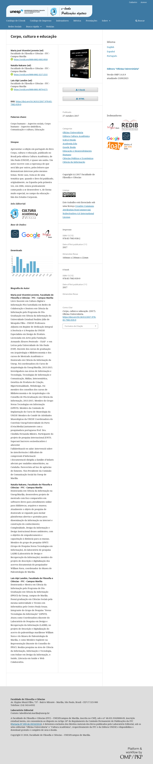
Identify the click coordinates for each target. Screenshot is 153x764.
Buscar (140, 20)
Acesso (144, 2)
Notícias (50, 26)
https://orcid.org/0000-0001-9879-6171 (31, 89)
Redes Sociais (14, 26)
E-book (81, 90)
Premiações (91, 20)
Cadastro (133, 2)
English (110, 47)
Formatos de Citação (74, 326)
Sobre (105, 20)
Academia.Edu (70, 143)
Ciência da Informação (74, 162)
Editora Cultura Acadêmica (76, 136)
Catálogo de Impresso (40, 20)
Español (111, 51)
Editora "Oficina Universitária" (123, 68)
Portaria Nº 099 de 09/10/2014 (26, 724)
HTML (81, 98)
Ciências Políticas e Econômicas (78, 158)
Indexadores (62, 20)
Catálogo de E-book (15, 20)
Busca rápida (33, 26)
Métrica (77, 20)
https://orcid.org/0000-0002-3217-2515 (31, 74)
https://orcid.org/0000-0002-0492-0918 (31, 59)
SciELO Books (69, 139)
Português (112, 56)
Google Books (69, 147)
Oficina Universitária (73, 132)
